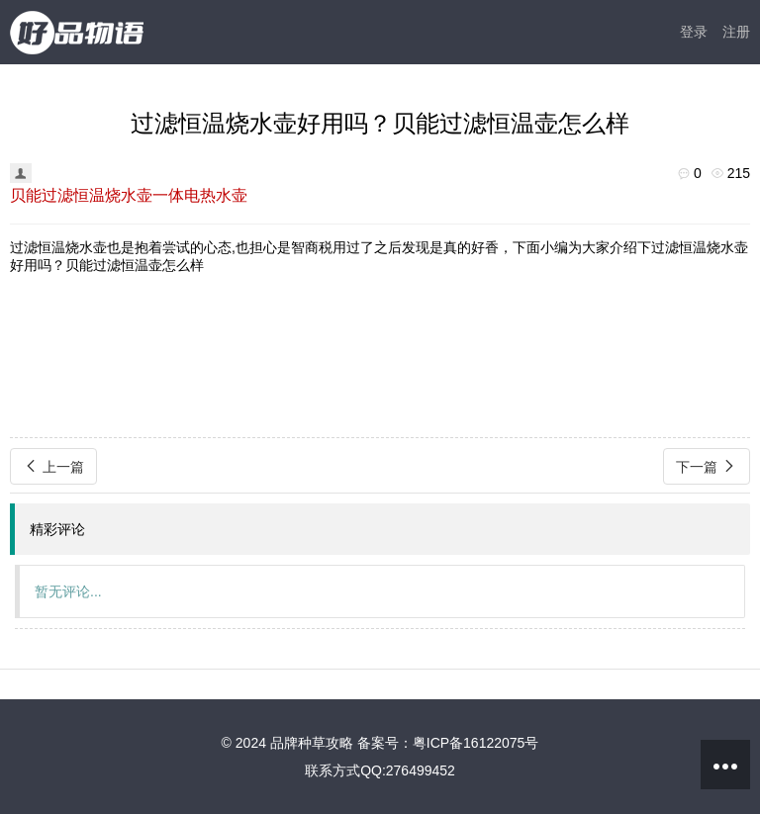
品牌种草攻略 (311, 743)
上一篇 (53, 466)
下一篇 (706, 466)
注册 (736, 32)
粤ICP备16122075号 (476, 743)
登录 (694, 32)
